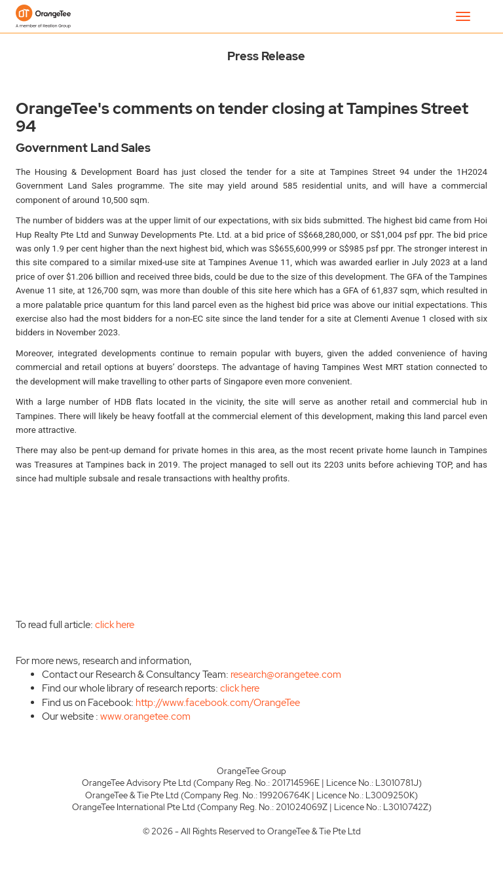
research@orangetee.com (286, 674)
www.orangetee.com (145, 716)
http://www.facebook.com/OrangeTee (218, 702)
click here (114, 624)
